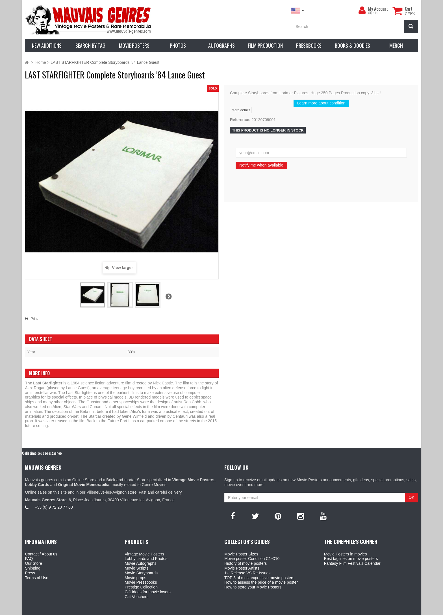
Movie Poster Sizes (241, 554)
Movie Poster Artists (241, 568)
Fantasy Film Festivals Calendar (352, 563)
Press (30, 573)
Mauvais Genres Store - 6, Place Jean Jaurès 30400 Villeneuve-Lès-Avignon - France (234, 610)
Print (34, 319)
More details (241, 110)
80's (130, 352)
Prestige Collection (141, 587)
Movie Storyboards (141, 573)
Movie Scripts (136, 568)
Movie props (135, 577)
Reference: (240, 119)
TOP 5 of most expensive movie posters (259, 577)
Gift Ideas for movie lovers (148, 592)
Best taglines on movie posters (351, 558)
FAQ (29, 558)
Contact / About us (41, 554)
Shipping (32, 568)
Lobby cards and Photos (146, 558)
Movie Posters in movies (345, 554)
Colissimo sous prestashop (42, 453)
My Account (378, 8)
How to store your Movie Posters (252, 587)
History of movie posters (245, 563)
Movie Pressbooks (141, 582)
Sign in (372, 12)
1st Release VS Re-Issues (247, 573)
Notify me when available (261, 165)
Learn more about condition (321, 103)
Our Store (33, 563)
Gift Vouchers (136, 596)
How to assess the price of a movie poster (261, 582)
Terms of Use (36, 577)
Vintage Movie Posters (144, 554)
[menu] (362, 10)
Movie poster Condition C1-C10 (251, 558)
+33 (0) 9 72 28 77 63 (54, 507)
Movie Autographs (140, 563)
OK (411, 497)
